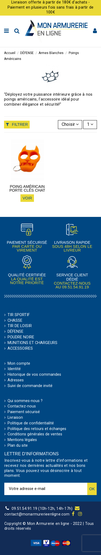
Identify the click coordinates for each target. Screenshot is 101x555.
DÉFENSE (15, 332)
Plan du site (18, 445)
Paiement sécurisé (24, 412)
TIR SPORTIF (19, 315)
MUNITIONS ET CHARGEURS (32, 343)
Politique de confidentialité (31, 423)
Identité (14, 369)
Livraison (15, 418)
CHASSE (15, 321)
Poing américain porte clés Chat (27, 188)
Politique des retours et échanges (37, 429)
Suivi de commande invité (30, 386)
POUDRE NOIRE (21, 337)
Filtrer (17, 124)
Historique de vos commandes (34, 375)
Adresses (16, 380)
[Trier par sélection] (70, 124)
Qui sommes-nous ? (25, 401)
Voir (27, 198)
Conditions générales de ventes (35, 434)
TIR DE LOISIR (20, 326)
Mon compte (19, 364)
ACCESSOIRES (20, 348)
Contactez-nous (22, 406)
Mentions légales (22, 440)
